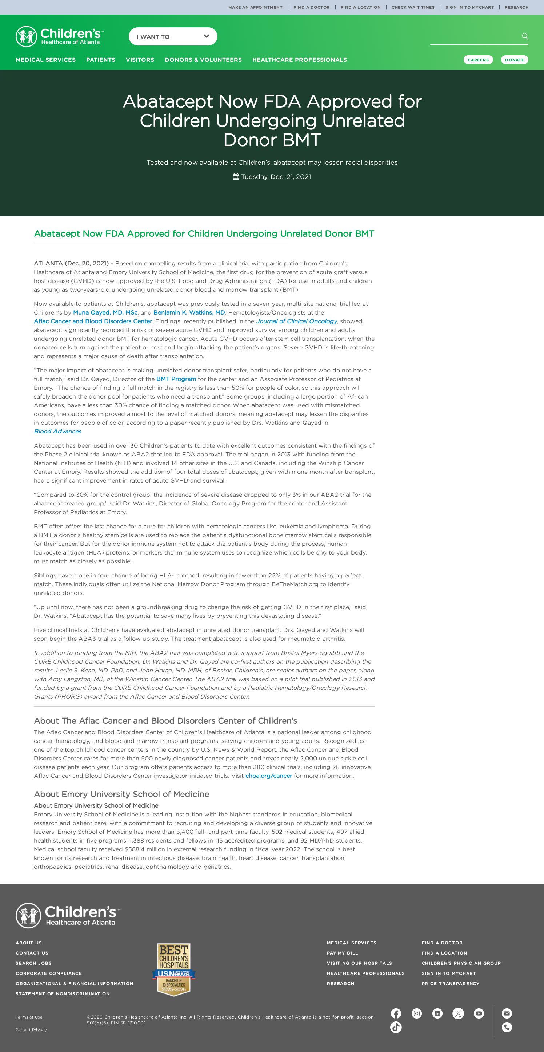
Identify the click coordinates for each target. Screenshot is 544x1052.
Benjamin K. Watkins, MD (189, 312)
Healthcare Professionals (366, 973)
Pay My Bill (342, 953)
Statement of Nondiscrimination (63, 993)
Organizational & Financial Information (74, 983)
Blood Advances (57, 431)
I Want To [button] (173, 36)
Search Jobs (34, 963)
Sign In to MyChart (469, 7)
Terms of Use (29, 1017)
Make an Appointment (255, 7)
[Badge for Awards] (173, 970)
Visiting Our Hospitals (359, 963)
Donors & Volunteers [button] (203, 59)
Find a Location (361, 7)
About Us (29, 942)
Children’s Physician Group (461, 963)
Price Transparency (451, 983)
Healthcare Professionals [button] (299, 59)
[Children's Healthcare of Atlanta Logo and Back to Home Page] (60, 36)
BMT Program (176, 379)
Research (516, 7)
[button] (529, 39)
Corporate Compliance (49, 973)
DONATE (514, 60)
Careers (478, 60)
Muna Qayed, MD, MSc (105, 312)
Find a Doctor (311, 7)
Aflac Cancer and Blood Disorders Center (93, 321)
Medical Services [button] (46, 59)
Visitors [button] (140, 59)
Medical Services (352, 942)
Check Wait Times (413, 7)
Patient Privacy (31, 1030)
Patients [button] (100, 59)
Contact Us (32, 953)
